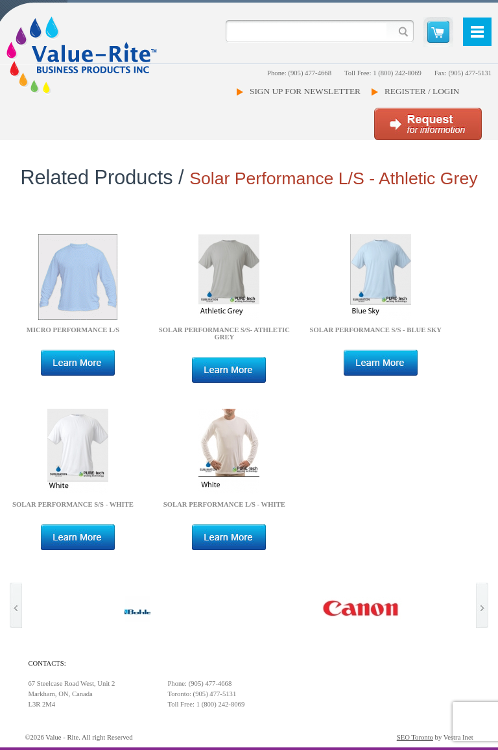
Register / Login (422, 91)
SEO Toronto (415, 737)
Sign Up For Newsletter (305, 91)
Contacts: (46, 663)
